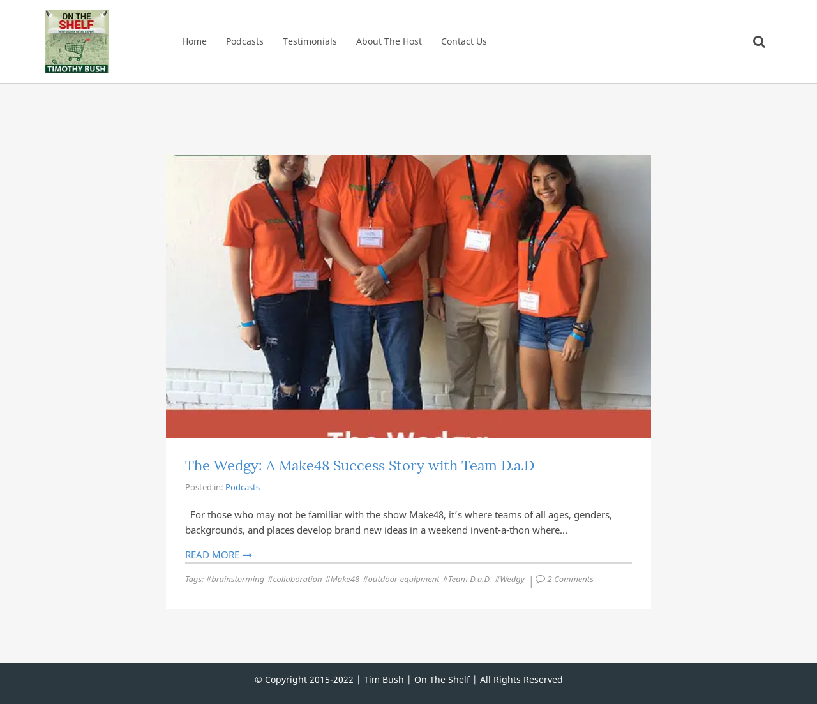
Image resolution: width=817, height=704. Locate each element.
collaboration (297, 579)
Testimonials (310, 41)
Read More (212, 554)
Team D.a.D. (469, 579)
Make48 (345, 579)
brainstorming (237, 579)
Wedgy (512, 579)
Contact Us (464, 41)
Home (194, 41)
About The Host (389, 41)
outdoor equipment (404, 579)
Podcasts (245, 41)
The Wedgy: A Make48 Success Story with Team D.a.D (359, 465)
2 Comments (572, 579)
